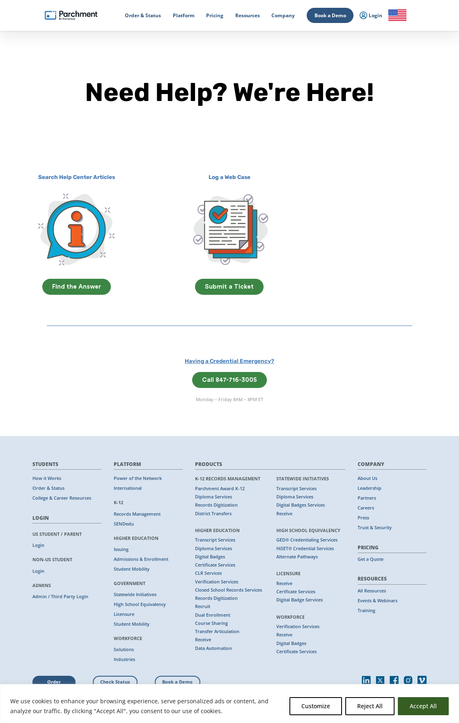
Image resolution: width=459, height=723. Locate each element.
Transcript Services (215, 540)
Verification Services (216, 582)
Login (38, 545)
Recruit (202, 606)
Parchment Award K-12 (220, 488)
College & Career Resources (61, 498)
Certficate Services (295, 591)
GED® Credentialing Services (306, 540)
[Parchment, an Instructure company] (71, 15)
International (128, 488)
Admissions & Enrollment (141, 559)
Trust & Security (375, 527)
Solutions (124, 649)
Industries (124, 659)
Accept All (423, 706)
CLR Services (208, 573)
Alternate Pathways (297, 557)
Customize (315, 706)
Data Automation (213, 648)
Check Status (115, 682)
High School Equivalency (140, 604)
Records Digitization (216, 505)
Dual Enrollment (212, 615)
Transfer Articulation (217, 631)
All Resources (372, 591)
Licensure (124, 614)
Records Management (137, 514)
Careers (366, 508)
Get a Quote (370, 559)
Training (366, 610)
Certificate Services (215, 565)
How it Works (46, 478)
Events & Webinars (377, 601)
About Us (367, 478)
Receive (203, 640)
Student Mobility (131, 569)
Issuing (121, 549)
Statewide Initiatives (135, 594)
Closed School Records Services (228, 590)
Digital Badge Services (299, 600)
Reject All (370, 706)
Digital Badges (210, 557)
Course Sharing (211, 623)
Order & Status (48, 488)
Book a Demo (330, 15)
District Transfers (213, 513)
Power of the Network (138, 478)
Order (54, 682)
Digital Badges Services (300, 505)
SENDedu (124, 524)
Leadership (369, 488)
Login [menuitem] (371, 15)
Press (363, 518)
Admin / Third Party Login (60, 596)
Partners (367, 498)
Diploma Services (213, 497)
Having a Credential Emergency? (229, 361)
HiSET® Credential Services (305, 548)
